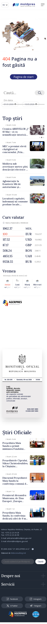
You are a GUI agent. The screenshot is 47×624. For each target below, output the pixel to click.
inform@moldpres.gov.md (17, 541)
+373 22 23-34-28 (12, 532)
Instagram (35, 599)
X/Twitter (12, 606)
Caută (40, 561)
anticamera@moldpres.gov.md (19, 538)
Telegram (35, 605)
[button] (39, 137)
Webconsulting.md (18, 553)
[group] (23, 130)
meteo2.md (23, 276)
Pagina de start (24, 77)
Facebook (12, 599)
